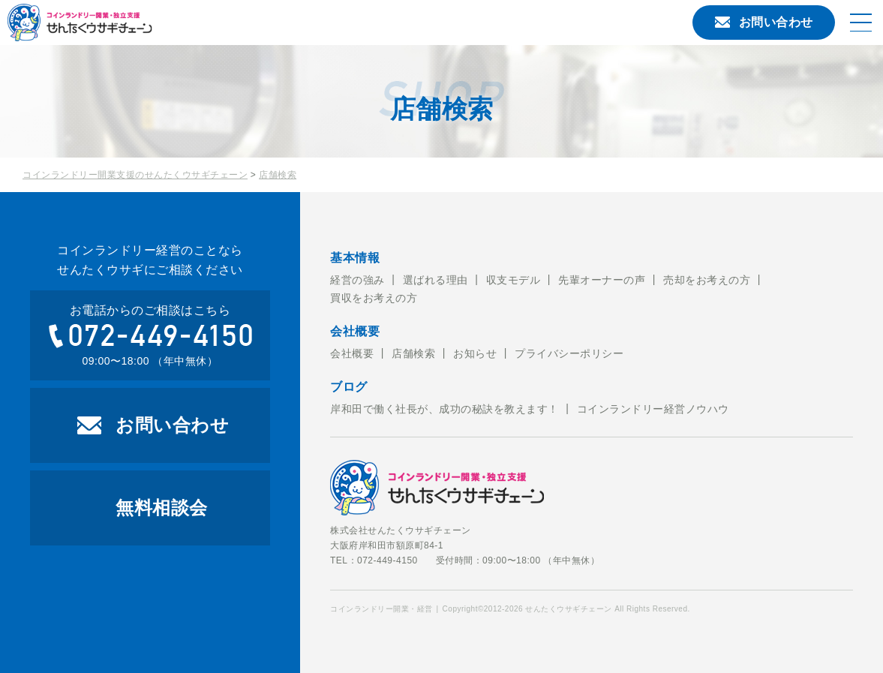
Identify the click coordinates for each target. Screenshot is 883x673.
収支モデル (513, 280)
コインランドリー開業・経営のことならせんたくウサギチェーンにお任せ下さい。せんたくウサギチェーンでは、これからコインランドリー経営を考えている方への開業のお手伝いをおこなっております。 (139, 22)
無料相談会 (162, 507)
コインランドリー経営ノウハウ (653, 409)
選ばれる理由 (435, 280)
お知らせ (475, 353)
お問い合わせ (764, 22)
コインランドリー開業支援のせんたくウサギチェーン (135, 175)
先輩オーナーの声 (601, 280)
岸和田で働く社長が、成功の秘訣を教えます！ (444, 409)
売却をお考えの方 (706, 280)
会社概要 (352, 353)
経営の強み (357, 280)
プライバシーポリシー (569, 353)
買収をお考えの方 (373, 298)
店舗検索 (277, 175)
